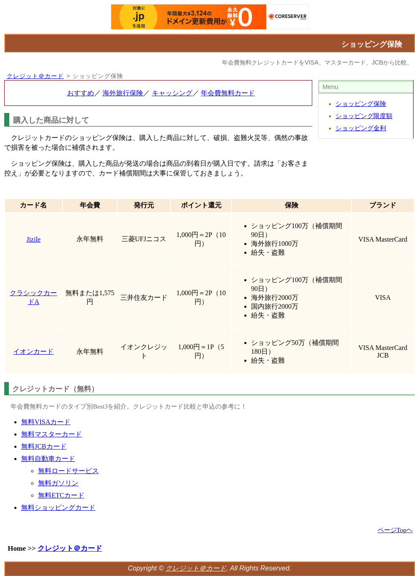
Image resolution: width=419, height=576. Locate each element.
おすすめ (80, 93)
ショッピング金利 (360, 128)
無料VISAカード (45, 421)
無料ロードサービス (68, 470)
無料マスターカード (51, 434)
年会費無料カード (228, 93)
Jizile (33, 239)
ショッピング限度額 (363, 116)
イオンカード (33, 351)
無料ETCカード (61, 495)
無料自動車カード (48, 458)
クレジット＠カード (35, 76)
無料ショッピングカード (58, 507)
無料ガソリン (58, 483)
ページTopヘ (395, 529)
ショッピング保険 (360, 103)
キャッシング (172, 93)
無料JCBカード (44, 446)
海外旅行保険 (123, 93)
